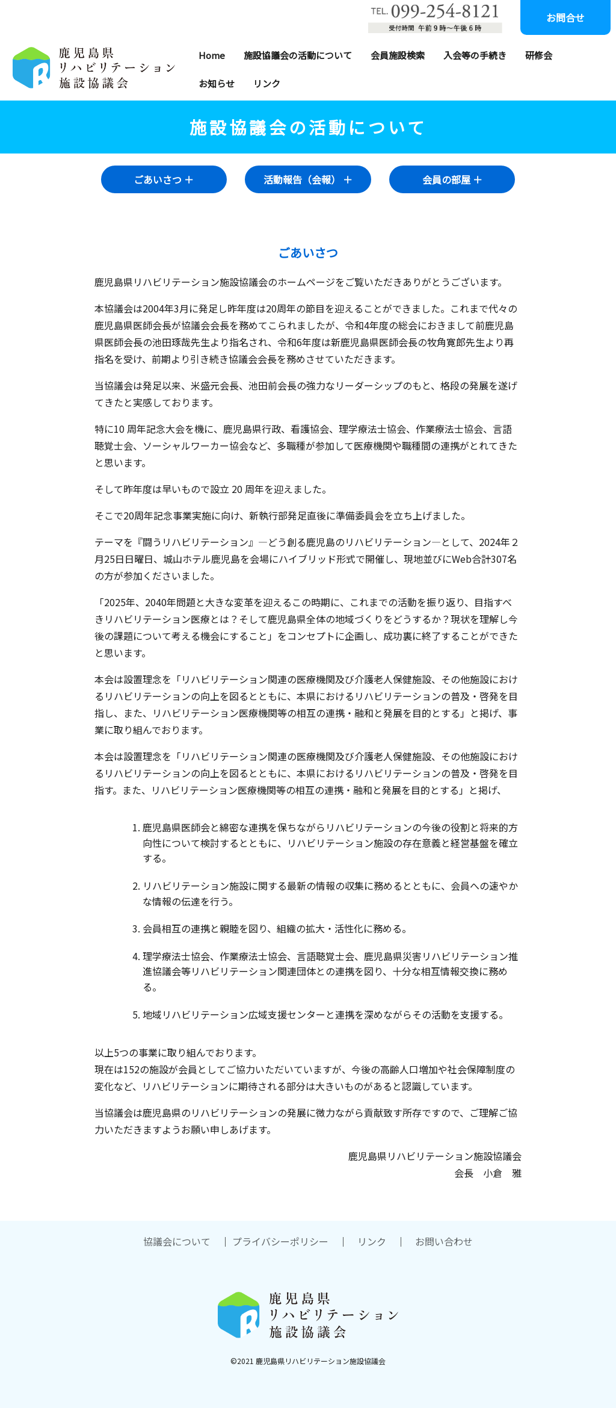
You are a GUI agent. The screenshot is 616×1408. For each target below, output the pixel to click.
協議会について (177, 1241)
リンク (266, 83)
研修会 (538, 55)
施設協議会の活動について (298, 55)
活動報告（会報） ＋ (308, 179)
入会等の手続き (475, 55)
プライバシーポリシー (280, 1241)
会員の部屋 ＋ (452, 179)
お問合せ (565, 17)
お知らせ (217, 83)
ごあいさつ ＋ (164, 179)
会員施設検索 (398, 55)
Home (212, 55)
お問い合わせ (444, 1241)
